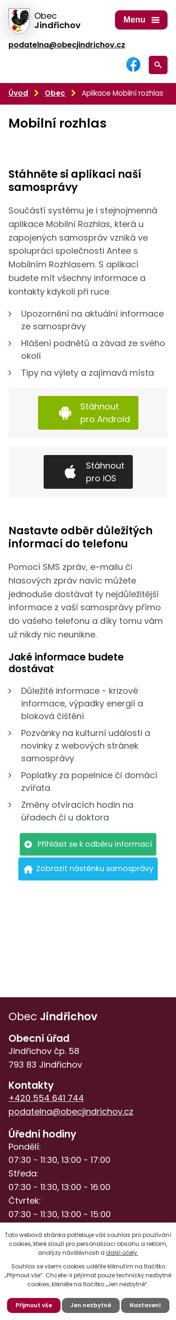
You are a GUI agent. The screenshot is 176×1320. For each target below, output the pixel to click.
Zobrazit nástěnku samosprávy (94, 868)
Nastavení (145, 1305)
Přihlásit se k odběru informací (95, 844)
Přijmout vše (33, 1305)
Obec (55, 93)
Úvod (18, 93)
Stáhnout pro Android (105, 413)
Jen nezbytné (90, 1305)
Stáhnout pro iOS (105, 472)
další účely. (122, 1253)
